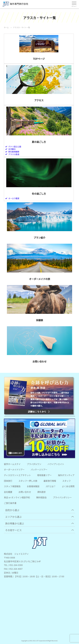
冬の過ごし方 (39, 193)
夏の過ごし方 (39, 142)
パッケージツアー (39, 469)
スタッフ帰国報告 (12, 486)
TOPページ (39, 58)
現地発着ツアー (44, 475)
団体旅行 (8, 480)
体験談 (39, 320)
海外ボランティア (66, 475)
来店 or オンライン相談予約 (17, 497)
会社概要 (8, 491)
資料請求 (41, 491)
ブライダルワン (34, 464)
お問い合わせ (39, 361)
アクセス (39, 100)
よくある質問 (68, 486)
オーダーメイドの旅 (39, 279)
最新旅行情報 (50, 480)
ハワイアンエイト (56, 464)
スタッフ (66, 480)
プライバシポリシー (62, 497)
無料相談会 (41, 497)
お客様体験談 (33, 486)
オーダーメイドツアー (14, 469)
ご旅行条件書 (10, 503)
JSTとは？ (51, 486)
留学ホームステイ (12, 464)
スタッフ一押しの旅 (28, 480)
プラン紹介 (39, 237)
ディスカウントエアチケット (17, 475)
